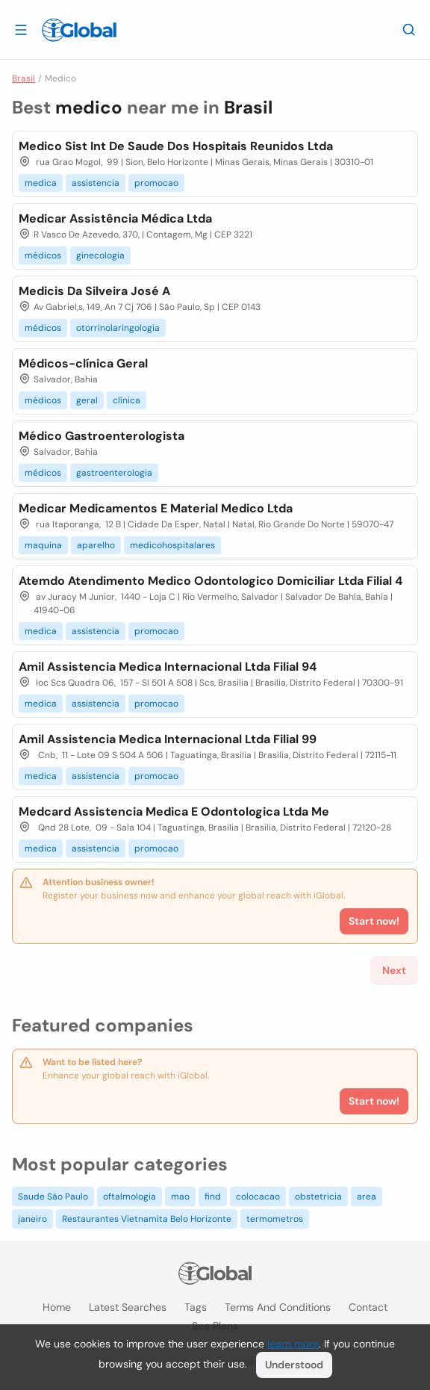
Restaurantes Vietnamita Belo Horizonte (146, 1219)
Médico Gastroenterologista (101, 436)
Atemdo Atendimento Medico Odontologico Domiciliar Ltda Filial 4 (210, 581)
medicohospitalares (172, 545)
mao (180, 1197)
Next (394, 970)
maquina (43, 545)
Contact (368, 1307)
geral (87, 400)
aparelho (96, 545)
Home (57, 1307)
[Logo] (79, 30)
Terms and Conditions (278, 1307)
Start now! (374, 1101)
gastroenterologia (114, 473)
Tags (195, 1307)
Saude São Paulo (53, 1197)
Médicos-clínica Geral (83, 363)
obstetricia (318, 1197)
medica (41, 183)
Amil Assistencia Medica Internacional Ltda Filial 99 (168, 739)
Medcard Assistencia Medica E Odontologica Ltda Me (174, 811)
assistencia (95, 183)
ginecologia (100, 255)
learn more (293, 1343)
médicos (43, 255)
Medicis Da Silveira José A (94, 291)
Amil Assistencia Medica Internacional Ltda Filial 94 (168, 666)
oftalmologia (129, 1197)
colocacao (258, 1197)
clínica (126, 400)
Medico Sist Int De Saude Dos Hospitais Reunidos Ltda (176, 146)
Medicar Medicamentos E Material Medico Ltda (156, 508)
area (366, 1197)
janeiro (32, 1219)
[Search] (409, 29)
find (213, 1197)
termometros (274, 1219)
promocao (156, 183)
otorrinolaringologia (118, 328)
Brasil (23, 78)
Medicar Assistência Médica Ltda (115, 218)
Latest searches (127, 1307)
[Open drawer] (21, 29)
